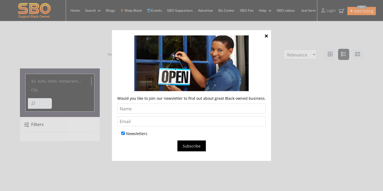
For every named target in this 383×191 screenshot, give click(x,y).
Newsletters (134, 133)
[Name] (191, 109)
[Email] (191, 121)
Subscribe (192, 146)
